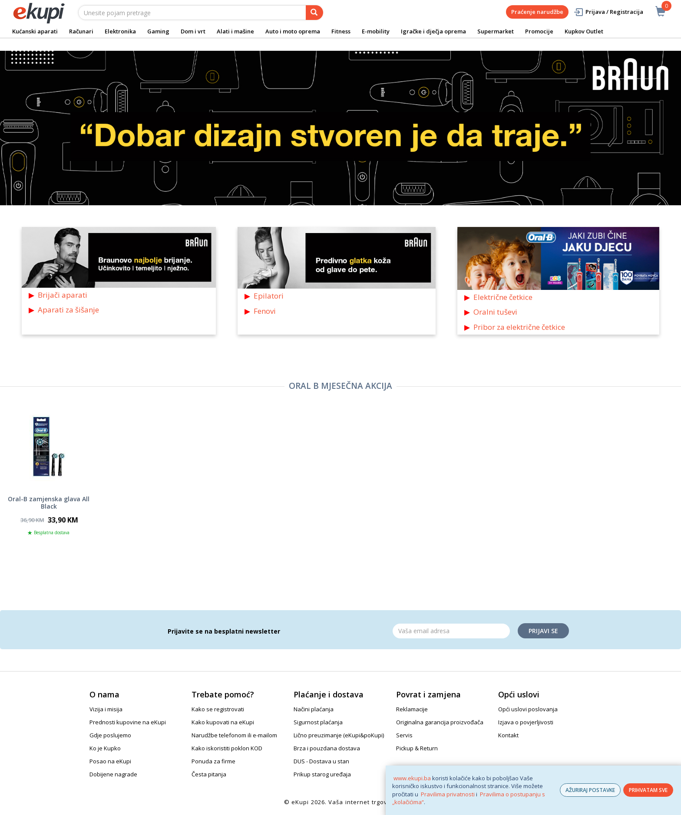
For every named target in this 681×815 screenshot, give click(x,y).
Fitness (340, 31)
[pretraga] (314, 12)
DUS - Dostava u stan (321, 761)
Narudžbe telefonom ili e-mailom (234, 735)
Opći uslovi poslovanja (528, 709)
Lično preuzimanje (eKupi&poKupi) (339, 735)
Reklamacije (412, 709)
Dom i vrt (193, 31)
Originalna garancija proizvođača (439, 722)
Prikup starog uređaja (322, 774)
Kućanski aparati (35, 31)
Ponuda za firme (213, 761)
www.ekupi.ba (412, 778)
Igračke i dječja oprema (433, 31)
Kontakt (508, 735)
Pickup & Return (417, 748)
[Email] (451, 631)
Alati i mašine (235, 31)
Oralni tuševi (495, 312)
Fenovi (265, 311)
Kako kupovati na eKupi (223, 722)
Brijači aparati (62, 295)
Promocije (539, 31)
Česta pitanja (209, 774)
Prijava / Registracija (608, 12)
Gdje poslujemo (110, 735)
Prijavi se (543, 631)
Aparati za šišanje (68, 310)
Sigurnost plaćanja (318, 722)
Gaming (158, 31)
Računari (81, 31)
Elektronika (120, 31)
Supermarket (495, 31)
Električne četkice (502, 297)
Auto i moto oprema (292, 31)
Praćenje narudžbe (537, 12)
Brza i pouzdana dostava (327, 748)
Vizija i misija (105, 709)
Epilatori (269, 296)
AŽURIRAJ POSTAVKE (590, 790)
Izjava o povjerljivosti (525, 722)
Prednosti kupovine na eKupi (127, 722)
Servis (404, 735)
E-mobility (376, 31)
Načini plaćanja (314, 709)
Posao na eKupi (110, 761)
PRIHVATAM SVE (648, 790)
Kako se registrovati (218, 709)
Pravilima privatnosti (448, 794)
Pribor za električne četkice (519, 327)
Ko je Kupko (105, 748)
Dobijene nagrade (113, 774)
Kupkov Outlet (584, 31)
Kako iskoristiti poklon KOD (227, 748)
